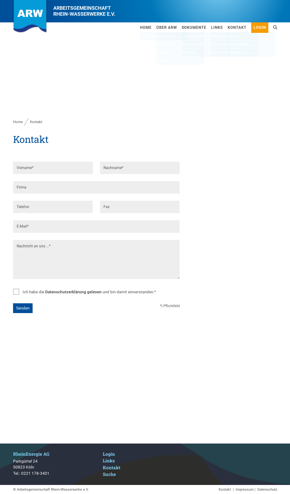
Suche (109, 474)
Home (146, 27)
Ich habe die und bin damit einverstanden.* (89, 291)
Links (217, 27)
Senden (22, 308)
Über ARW (166, 27)
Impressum (245, 489)
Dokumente (194, 27)
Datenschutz (267, 489)
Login (260, 27)
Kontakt (237, 27)
